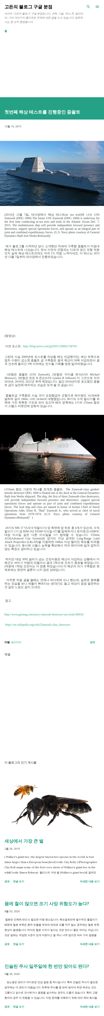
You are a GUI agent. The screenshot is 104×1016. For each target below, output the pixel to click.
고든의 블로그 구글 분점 (28, 7)
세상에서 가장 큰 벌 (23, 841)
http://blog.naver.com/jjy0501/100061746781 (50, 346)
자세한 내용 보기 (90, 881)
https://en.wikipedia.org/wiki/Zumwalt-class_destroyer (37, 624)
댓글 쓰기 (18, 881)
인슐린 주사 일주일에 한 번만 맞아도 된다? (46, 966)
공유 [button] (92, 642)
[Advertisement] (52, 63)
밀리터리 (16, 642)
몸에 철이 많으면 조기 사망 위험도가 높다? (46, 903)
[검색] (88, 6)
